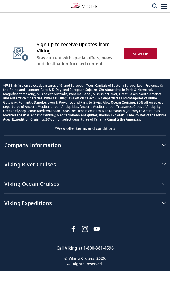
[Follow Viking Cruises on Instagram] (85, 229)
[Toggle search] (154, 6)
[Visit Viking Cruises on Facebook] (73, 229)
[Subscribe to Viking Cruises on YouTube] (97, 229)
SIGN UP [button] (140, 53)
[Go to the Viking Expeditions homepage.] (85, 5)
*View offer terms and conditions (85, 128)
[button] (164, 6)
